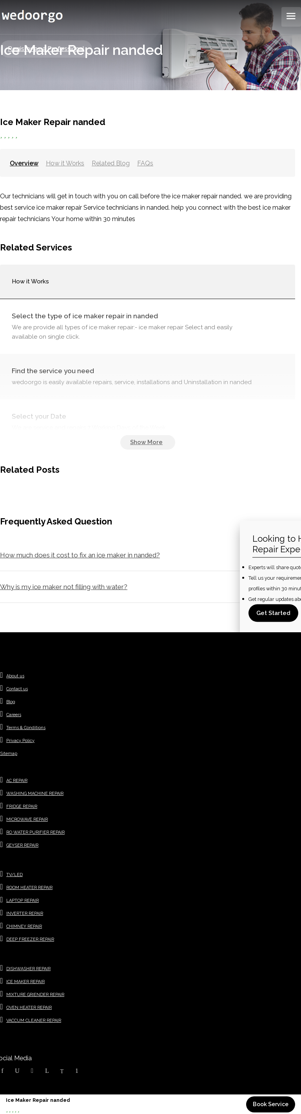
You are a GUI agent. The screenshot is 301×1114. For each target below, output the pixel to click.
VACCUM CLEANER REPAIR (33, 1020)
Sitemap (8, 753)
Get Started (273, 612)
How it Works (65, 163)
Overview (24, 163)
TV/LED (14, 874)
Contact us (17, 688)
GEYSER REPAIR (22, 845)
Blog (10, 701)
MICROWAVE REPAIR (27, 819)
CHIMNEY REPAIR (24, 926)
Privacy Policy (20, 740)
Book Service (270, 1104)
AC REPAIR (16, 780)
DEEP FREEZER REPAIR (30, 939)
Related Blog (111, 163)
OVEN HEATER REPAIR (29, 1007)
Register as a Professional (46, 49)
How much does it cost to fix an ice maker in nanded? (80, 555)
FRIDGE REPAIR (21, 806)
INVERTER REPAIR (24, 913)
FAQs (145, 163)
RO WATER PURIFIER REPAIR (35, 832)
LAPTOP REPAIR (22, 900)
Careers (13, 714)
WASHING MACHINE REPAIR (34, 793)
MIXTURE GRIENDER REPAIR (35, 994)
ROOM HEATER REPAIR (29, 887)
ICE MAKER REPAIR (25, 981)
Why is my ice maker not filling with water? (63, 587)
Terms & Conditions (25, 727)
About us (15, 676)
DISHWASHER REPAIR (28, 968)
